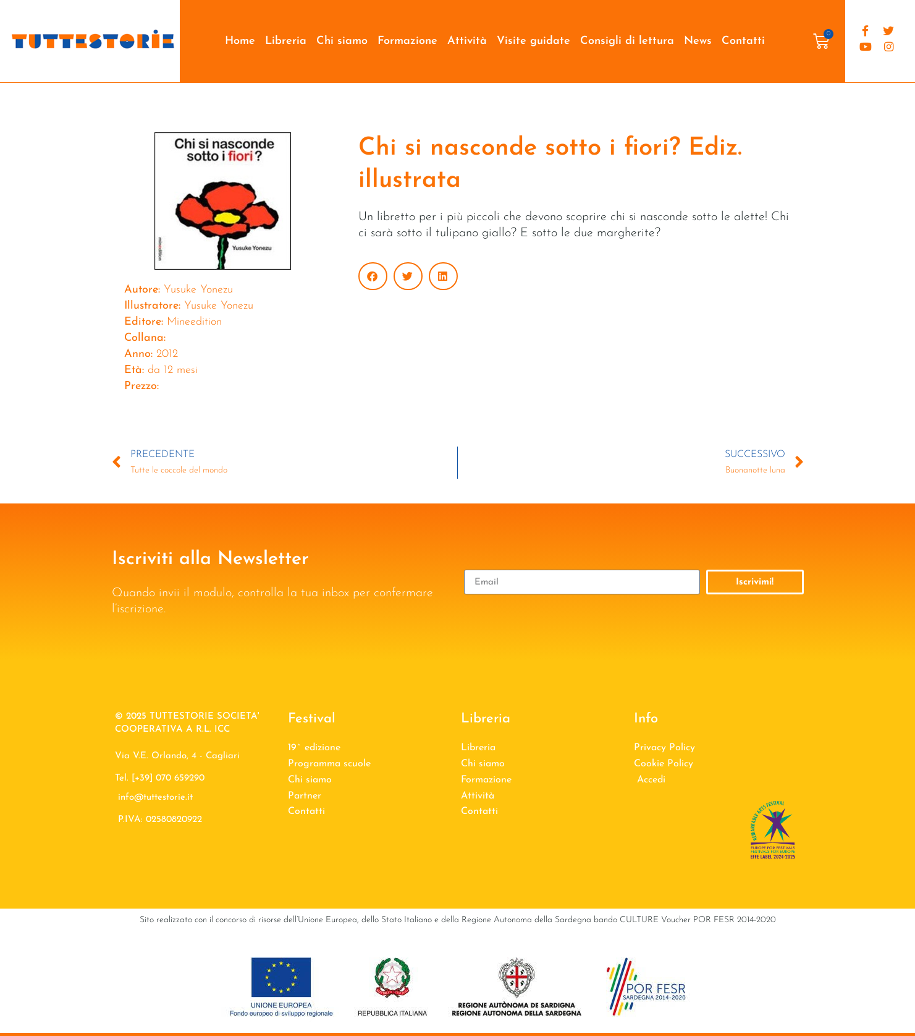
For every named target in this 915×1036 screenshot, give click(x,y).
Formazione (407, 41)
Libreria (285, 41)
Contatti (743, 41)
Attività (467, 41)
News (698, 41)
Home (240, 41)
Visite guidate (533, 41)
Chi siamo (342, 41)
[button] (372, 276)
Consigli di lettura (627, 41)
